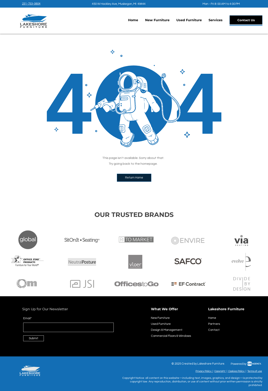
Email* (27, 318)
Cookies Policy (236, 371)
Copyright (220, 371)
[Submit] (33, 338)
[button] (215, 20)
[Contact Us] (246, 20)
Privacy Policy (204, 371)
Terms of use (254, 371)
